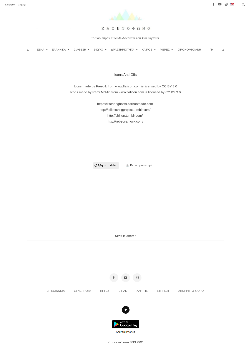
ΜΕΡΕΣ (165, 49)
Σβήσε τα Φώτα (106, 165)
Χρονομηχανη (189, 49)
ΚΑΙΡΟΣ (147, 49)
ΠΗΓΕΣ (105, 290)
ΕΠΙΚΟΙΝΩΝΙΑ (56, 290)
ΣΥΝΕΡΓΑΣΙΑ (82, 290)
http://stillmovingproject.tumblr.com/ (125, 109)
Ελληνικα (59, 49)
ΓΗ (211, 49)
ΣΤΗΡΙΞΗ (163, 290)
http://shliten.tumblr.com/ (125, 115)
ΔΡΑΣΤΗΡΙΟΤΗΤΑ (122, 49)
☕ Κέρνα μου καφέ (139, 165)
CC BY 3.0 (169, 86)
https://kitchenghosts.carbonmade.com (125, 104)
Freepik (101, 86)
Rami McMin (101, 92)
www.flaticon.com (127, 86)
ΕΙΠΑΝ (123, 290)
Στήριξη (22, 4)
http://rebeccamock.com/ (125, 121)
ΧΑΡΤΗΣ (142, 290)
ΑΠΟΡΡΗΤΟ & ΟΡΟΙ (191, 290)
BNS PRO (136, 342)
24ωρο (98, 49)
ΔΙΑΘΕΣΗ (79, 49)
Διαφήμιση (10, 4)
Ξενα (40, 49)
